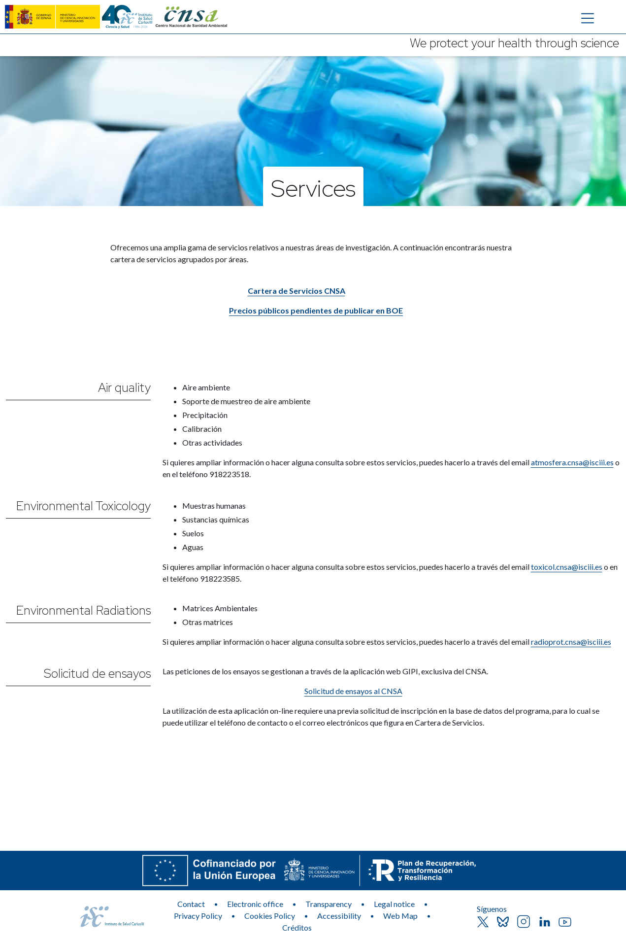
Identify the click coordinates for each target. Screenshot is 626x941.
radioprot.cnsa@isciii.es (571, 641)
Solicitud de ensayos (97, 673)
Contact (191, 903)
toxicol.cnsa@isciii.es (566, 566)
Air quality (124, 388)
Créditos (297, 927)
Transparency (328, 903)
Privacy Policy (198, 915)
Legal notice (394, 903)
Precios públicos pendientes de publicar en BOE (316, 310)
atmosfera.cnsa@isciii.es (572, 462)
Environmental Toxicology (83, 506)
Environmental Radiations (83, 610)
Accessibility (339, 915)
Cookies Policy (269, 915)
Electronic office (255, 903)
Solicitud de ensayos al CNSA (353, 691)
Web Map (400, 915)
